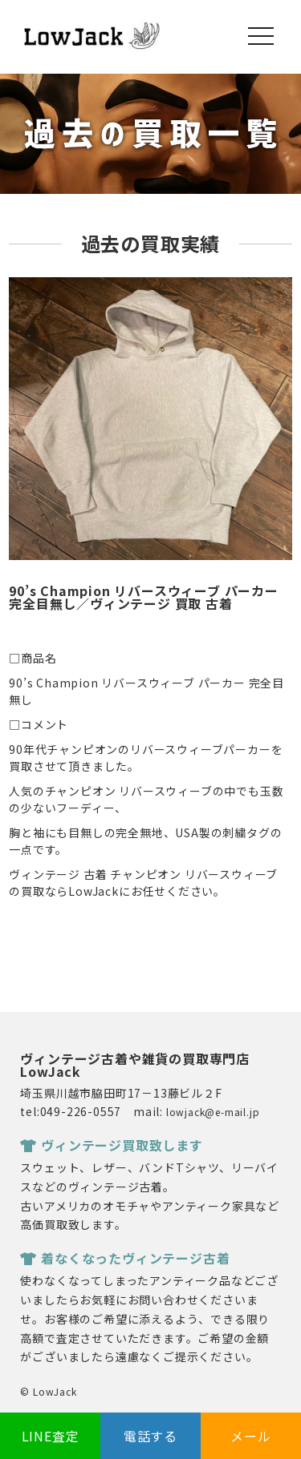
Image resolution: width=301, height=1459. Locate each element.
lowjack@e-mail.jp (213, 1111)
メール (250, 1435)
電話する (150, 1435)
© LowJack (48, 1391)
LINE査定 (50, 1435)
